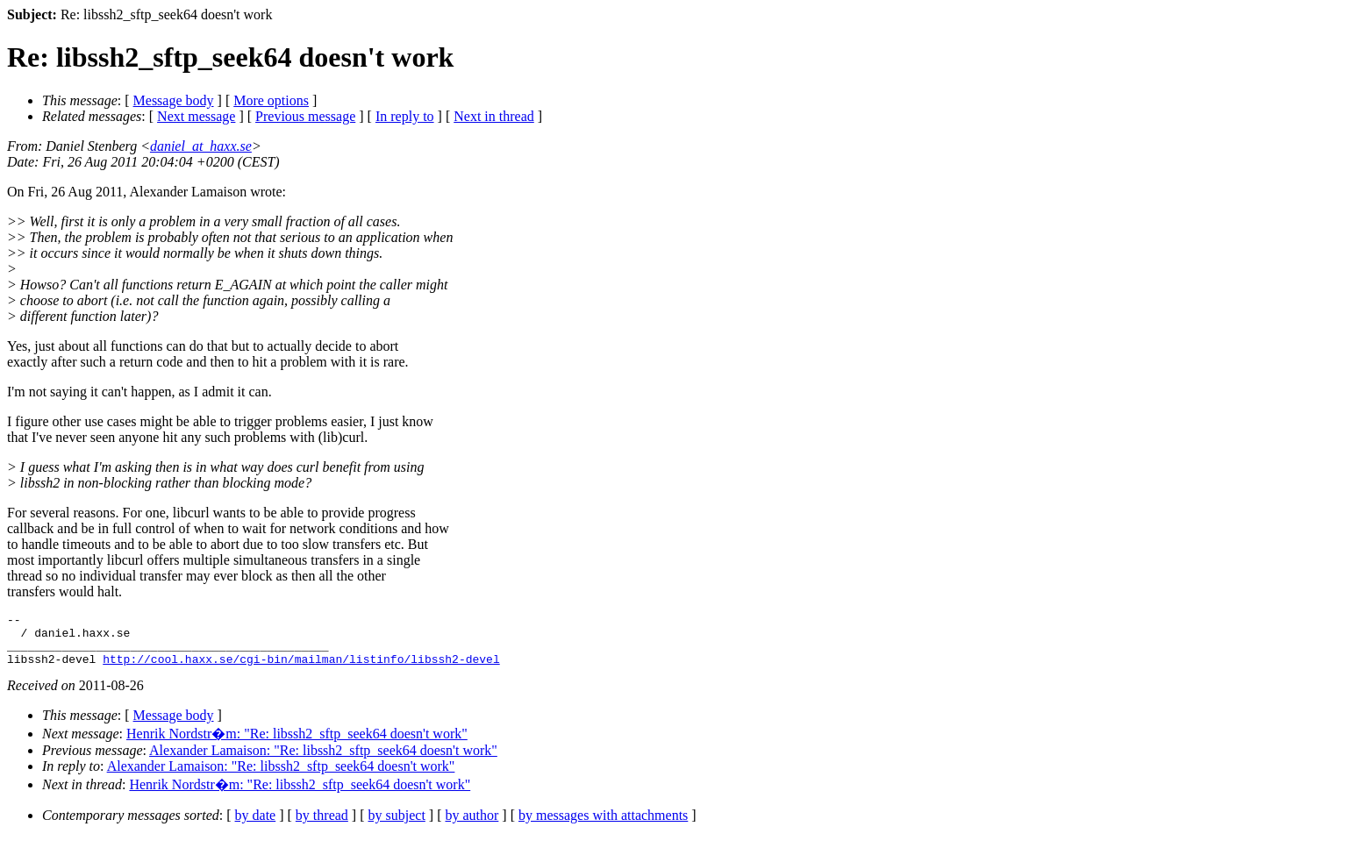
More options (271, 100)
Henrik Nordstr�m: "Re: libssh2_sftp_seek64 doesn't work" (297, 744)
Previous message (305, 116)
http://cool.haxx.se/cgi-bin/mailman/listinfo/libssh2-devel (301, 669)
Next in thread (494, 116)
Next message (196, 116)
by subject (396, 825)
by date (255, 825)
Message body (173, 100)
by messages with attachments (603, 825)
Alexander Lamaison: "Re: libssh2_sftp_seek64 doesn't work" (323, 760)
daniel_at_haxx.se (201, 146)
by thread (322, 825)
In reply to (404, 116)
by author (471, 825)
